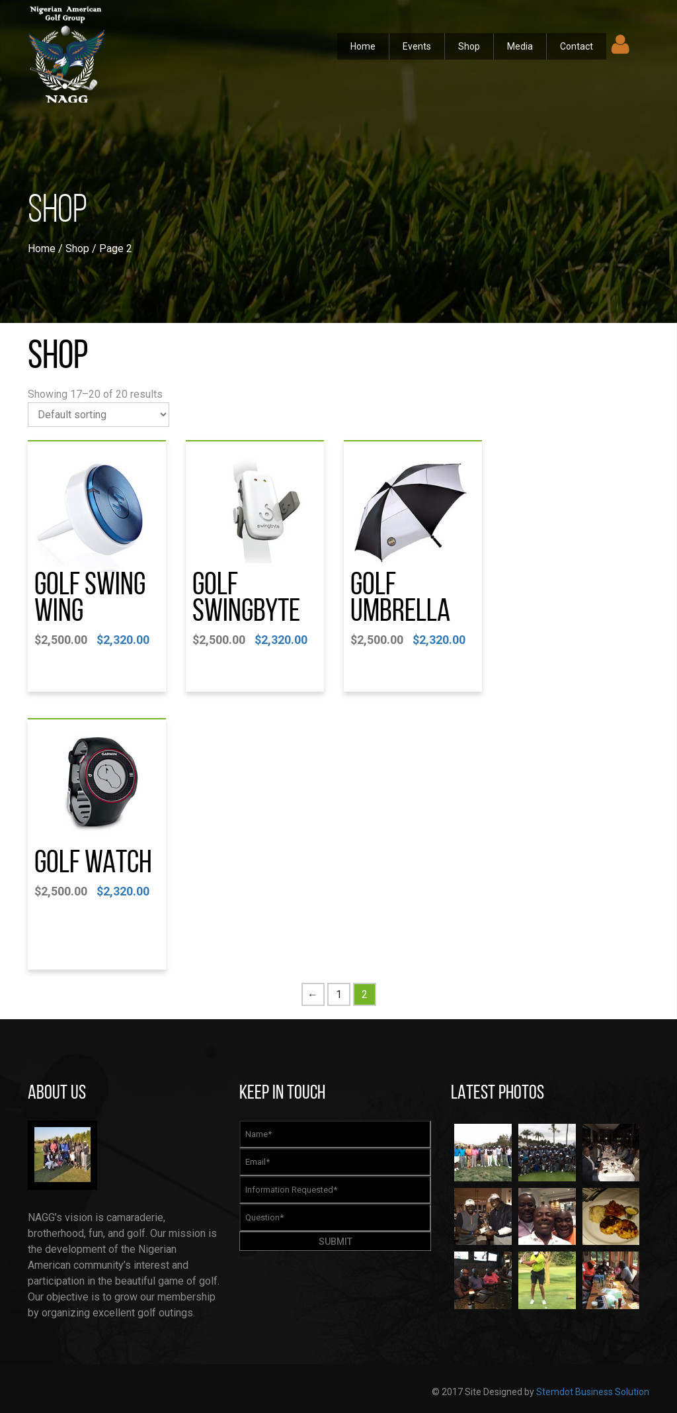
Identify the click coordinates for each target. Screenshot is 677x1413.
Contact (576, 46)
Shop (469, 46)
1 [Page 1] (339, 994)
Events (417, 46)
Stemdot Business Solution (592, 1392)
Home (363, 46)
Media (520, 46)
